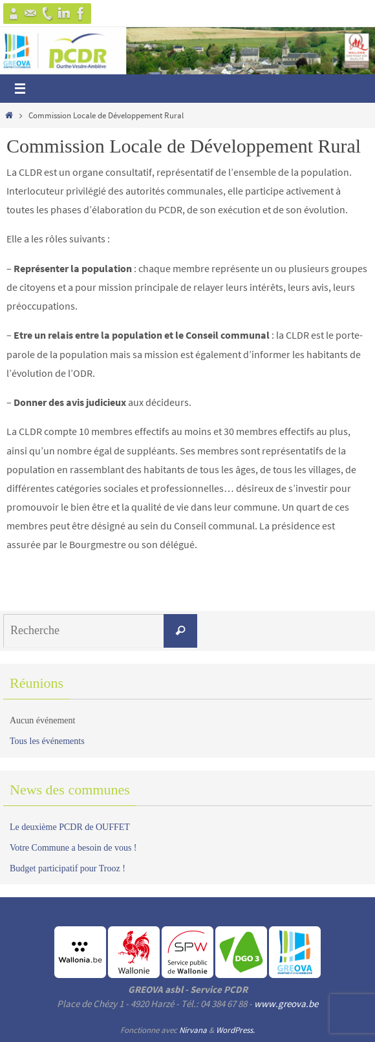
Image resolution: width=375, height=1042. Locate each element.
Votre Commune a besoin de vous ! (73, 848)
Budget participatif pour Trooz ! (67, 868)
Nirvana (193, 1030)
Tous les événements (47, 741)
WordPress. (235, 1030)
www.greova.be (286, 1003)
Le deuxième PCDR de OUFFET (70, 827)
